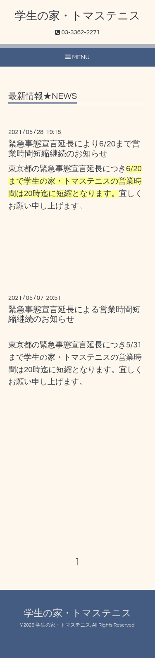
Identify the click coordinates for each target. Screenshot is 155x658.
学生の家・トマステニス (78, 16)
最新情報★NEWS (42, 96)
